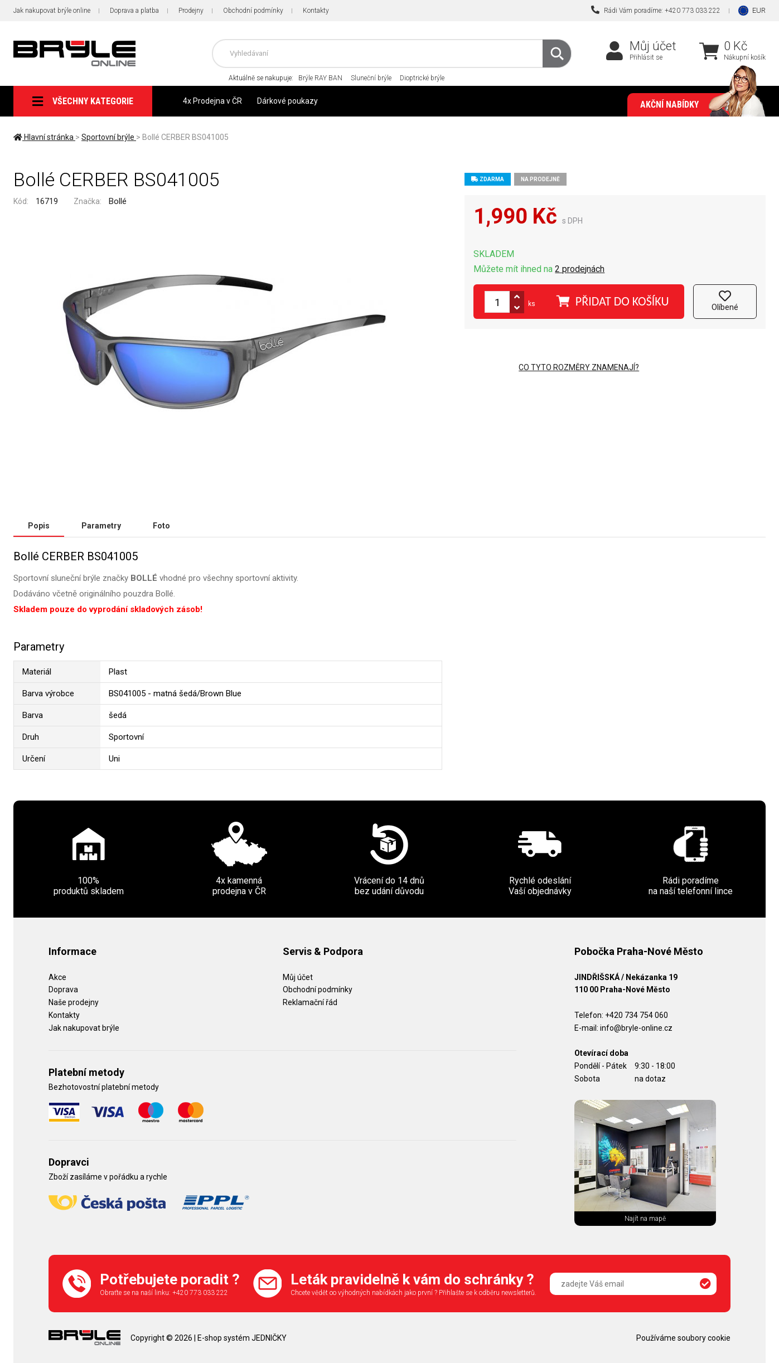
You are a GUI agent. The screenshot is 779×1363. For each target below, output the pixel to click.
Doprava (63, 989)
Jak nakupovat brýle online (51, 10)
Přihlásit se (646, 57)
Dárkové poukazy (287, 100)
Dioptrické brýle (422, 78)
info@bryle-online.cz (636, 1028)
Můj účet (653, 46)
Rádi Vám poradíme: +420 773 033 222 (655, 10)
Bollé (118, 201)
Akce (57, 977)
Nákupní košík (745, 57)
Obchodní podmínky (253, 10)
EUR (759, 10)
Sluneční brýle (371, 78)
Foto (161, 525)
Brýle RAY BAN (320, 78)
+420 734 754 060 (636, 1015)
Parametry (101, 525)
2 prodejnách (579, 269)
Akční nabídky (697, 105)
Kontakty (316, 10)
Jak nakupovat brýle (84, 1028)
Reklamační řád (310, 1002)
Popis (39, 525)
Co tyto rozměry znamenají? (579, 367)
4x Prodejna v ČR (212, 100)
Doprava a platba (134, 10)
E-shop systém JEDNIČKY (242, 1337)
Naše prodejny (74, 1002)
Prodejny (191, 10)
